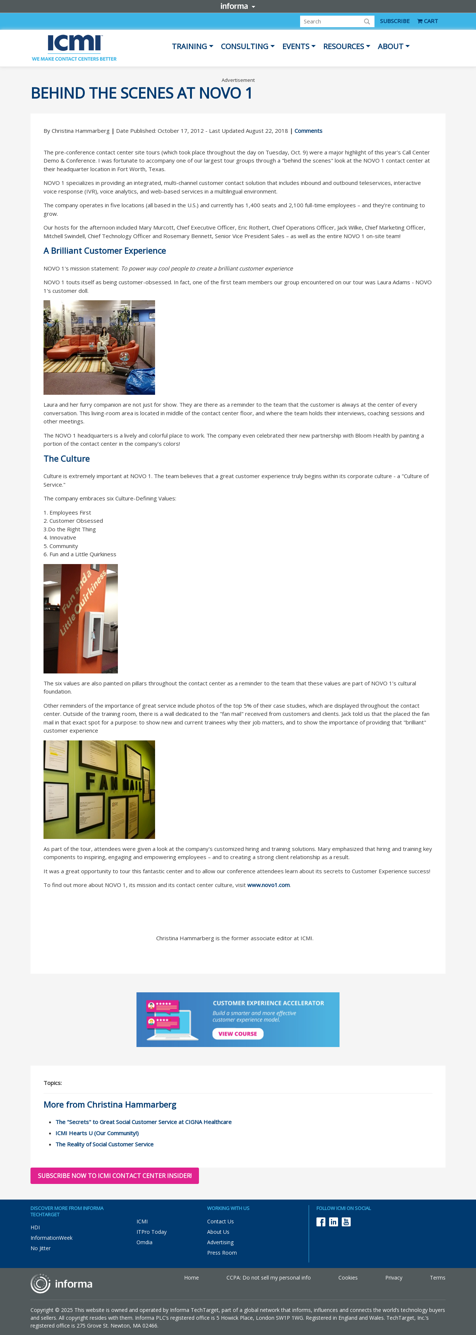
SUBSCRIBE (395, 21)
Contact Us (220, 1221)
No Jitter (40, 1248)
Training (189, 46)
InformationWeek (51, 1237)
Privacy (393, 1277)
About (390, 46)
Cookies (348, 1277)
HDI (35, 1227)
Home (191, 1277)
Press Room (222, 1252)
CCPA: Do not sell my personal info (268, 1277)
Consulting (244, 46)
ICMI (142, 1221)
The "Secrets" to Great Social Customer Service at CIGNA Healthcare (143, 1122)
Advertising (220, 1242)
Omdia (144, 1242)
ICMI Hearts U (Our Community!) (97, 1133)
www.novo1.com (268, 885)
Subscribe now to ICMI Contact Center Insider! (115, 1176)
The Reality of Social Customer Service (104, 1144)
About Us (218, 1231)
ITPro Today (151, 1231)
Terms (438, 1277)
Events (295, 46)
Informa (238, 6)
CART (427, 21)
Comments (308, 130)
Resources (343, 46)
